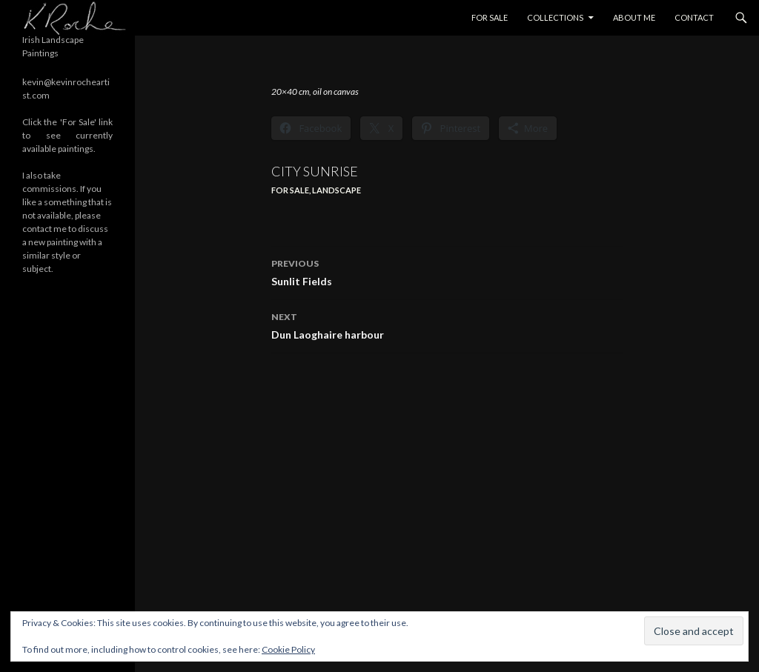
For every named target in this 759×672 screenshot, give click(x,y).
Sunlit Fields (447, 271)
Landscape (336, 190)
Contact (694, 17)
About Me (634, 17)
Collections (555, 17)
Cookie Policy (288, 649)
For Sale (489, 17)
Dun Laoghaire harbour (447, 324)
